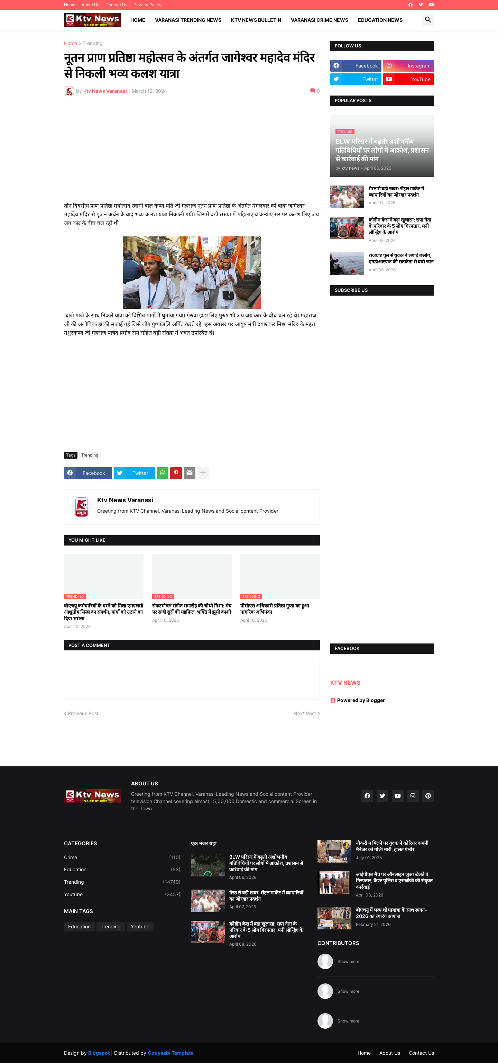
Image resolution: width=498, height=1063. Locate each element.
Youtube (122, 894)
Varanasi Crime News (319, 20)
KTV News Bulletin (256, 20)
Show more (348, 961)
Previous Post (83, 713)
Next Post (305, 713)
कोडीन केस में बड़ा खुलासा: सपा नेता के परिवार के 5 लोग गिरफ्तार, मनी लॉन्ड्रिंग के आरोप (400, 226)
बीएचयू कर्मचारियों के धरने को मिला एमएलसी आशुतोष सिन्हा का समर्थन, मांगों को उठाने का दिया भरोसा (103, 612)
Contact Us (116, 4)
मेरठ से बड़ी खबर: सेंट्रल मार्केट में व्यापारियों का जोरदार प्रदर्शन (396, 192)
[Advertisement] (192, 153)
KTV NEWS (345, 682)
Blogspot (99, 1053)
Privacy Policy (147, 4)
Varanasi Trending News (188, 20)
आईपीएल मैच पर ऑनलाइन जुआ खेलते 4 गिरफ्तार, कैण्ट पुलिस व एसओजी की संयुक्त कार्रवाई (394, 880)
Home (69, 4)
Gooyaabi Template (170, 1053)
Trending (93, 43)
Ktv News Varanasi (125, 500)
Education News (380, 20)
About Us (90, 4)
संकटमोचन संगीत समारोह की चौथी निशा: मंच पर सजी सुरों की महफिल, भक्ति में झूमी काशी (191, 609)
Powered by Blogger (357, 700)
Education (122, 869)
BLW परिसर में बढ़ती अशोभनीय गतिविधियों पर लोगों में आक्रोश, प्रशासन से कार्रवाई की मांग (266, 863)
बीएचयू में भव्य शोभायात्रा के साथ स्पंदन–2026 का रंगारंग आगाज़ (391, 913)
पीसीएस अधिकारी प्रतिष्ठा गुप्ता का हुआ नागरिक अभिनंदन (274, 609)
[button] (428, 20)
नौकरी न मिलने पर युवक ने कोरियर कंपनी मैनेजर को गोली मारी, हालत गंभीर (392, 846)
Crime (122, 857)
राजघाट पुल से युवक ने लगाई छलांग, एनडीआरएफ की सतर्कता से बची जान (401, 258)
